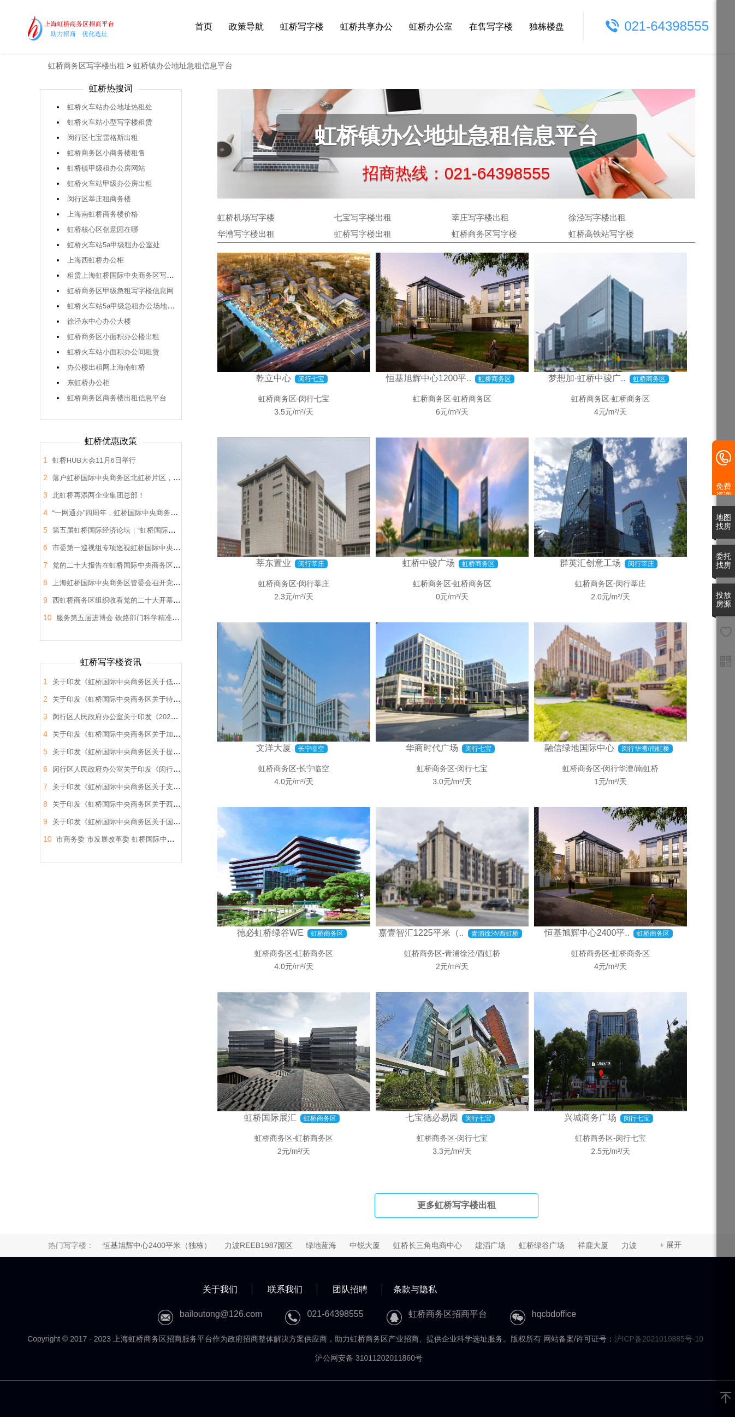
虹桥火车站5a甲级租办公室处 (113, 245)
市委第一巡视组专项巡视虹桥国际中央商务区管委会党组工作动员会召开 (166, 548)
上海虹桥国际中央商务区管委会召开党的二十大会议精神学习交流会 (158, 583)
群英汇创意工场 (590, 563)
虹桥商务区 (277, 398)
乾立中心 (273, 378)
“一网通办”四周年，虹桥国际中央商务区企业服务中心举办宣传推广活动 (164, 513)
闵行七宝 (314, 398)
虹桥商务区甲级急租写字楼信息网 (120, 291)
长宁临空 (314, 768)
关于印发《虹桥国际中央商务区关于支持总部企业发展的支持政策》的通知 (169, 787)
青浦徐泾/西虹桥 (472, 953)
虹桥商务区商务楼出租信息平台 (117, 398)
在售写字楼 (491, 26)
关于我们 (220, 1289)
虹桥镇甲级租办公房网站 (106, 168)
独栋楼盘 (546, 26)
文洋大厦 (273, 748)
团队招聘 (350, 1289)
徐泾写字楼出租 (597, 217)
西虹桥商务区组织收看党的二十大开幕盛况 (119, 600)
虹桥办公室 (431, 26)
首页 (203, 26)
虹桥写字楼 (302, 26)
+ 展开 (670, 1244)
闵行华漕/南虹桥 (631, 768)
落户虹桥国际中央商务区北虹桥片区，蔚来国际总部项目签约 (148, 478)
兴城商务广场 (590, 1117)
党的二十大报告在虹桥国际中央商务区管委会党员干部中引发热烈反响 (162, 565)
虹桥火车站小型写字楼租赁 (109, 122)
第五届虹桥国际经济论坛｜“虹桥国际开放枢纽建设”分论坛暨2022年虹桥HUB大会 (180, 530)
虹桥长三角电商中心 (427, 1245)
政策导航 (246, 26)
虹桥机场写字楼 (246, 217)
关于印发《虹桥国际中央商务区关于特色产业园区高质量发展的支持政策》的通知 (180, 699)
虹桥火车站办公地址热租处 (109, 107)
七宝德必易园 (432, 1117)
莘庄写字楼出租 (480, 217)
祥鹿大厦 (593, 1245)
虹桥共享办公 (366, 26)
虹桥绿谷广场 (542, 1245)
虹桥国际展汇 (270, 1117)
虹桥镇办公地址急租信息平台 (183, 65)
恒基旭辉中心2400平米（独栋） (157, 1245)
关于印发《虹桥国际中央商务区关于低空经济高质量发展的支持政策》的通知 (173, 682)
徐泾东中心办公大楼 (99, 321)
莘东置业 (273, 563)
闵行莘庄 (314, 583)
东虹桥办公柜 (88, 382)
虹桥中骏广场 (428, 563)
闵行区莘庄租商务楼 (99, 199)
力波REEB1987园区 (258, 1245)
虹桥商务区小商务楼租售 (106, 153)
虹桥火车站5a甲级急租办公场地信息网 (127, 306)
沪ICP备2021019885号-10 (658, 1338)
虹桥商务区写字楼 (484, 233)
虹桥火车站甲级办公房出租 (109, 183)
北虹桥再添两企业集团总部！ (98, 495)
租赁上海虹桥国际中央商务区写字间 (124, 275)
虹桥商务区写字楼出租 (86, 65)
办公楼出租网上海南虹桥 (106, 367)
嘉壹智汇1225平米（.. (421, 932)
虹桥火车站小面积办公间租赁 (113, 352)
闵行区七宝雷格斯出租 (102, 137)
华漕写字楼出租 (246, 233)
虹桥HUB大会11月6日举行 (94, 460)
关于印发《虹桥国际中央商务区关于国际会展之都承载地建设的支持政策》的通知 (180, 822)
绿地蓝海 (321, 1245)
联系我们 (285, 1289)
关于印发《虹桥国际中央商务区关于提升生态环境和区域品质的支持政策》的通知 (180, 752)
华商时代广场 (432, 748)
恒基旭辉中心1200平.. (428, 378)
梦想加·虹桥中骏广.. (586, 378)
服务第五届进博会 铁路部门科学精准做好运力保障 (135, 618)
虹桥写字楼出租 (363, 233)
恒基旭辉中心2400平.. (587, 932)
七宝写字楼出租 (363, 217)
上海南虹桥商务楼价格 (102, 214)
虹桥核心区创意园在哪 (102, 229)
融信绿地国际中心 (579, 748)
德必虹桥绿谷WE (270, 932)
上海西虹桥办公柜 (95, 260)
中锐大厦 (364, 1245)
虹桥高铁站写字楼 (601, 233)
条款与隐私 (415, 1289)
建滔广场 (490, 1245)
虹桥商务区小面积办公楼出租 (113, 337)
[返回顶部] (725, 1398)
